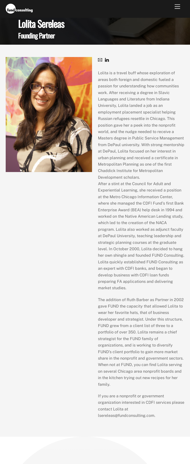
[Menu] (177, 7)
